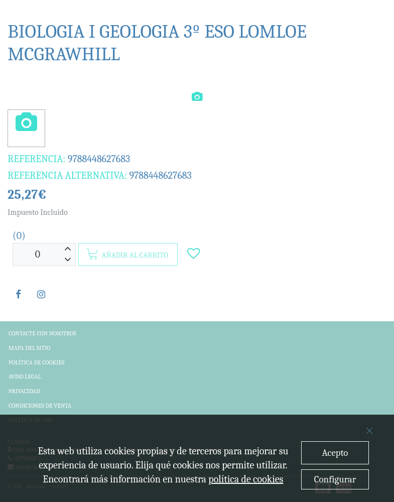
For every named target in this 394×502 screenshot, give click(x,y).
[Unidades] (37, 254)
